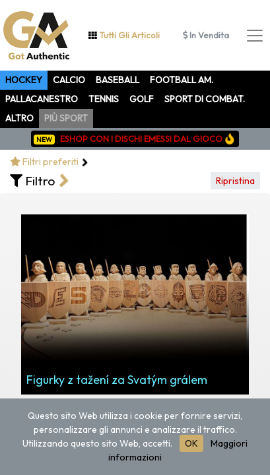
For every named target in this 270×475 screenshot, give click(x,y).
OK (191, 443)
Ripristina (235, 181)
